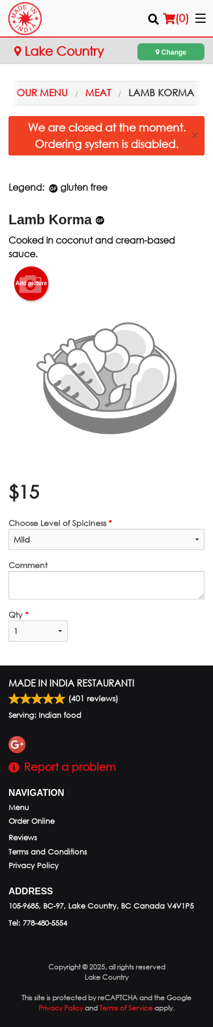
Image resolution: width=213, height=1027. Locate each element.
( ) (176, 18)
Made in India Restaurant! (72, 683)
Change (171, 52)
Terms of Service (126, 1008)
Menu (19, 807)
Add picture (31, 283)
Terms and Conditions (48, 852)
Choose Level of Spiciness (106, 533)
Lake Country (59, 51)
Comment (106, 579)
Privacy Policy (34, 865)
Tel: (38, 923)
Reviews (23, 838)
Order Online (32, 821)
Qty (38, 625)
